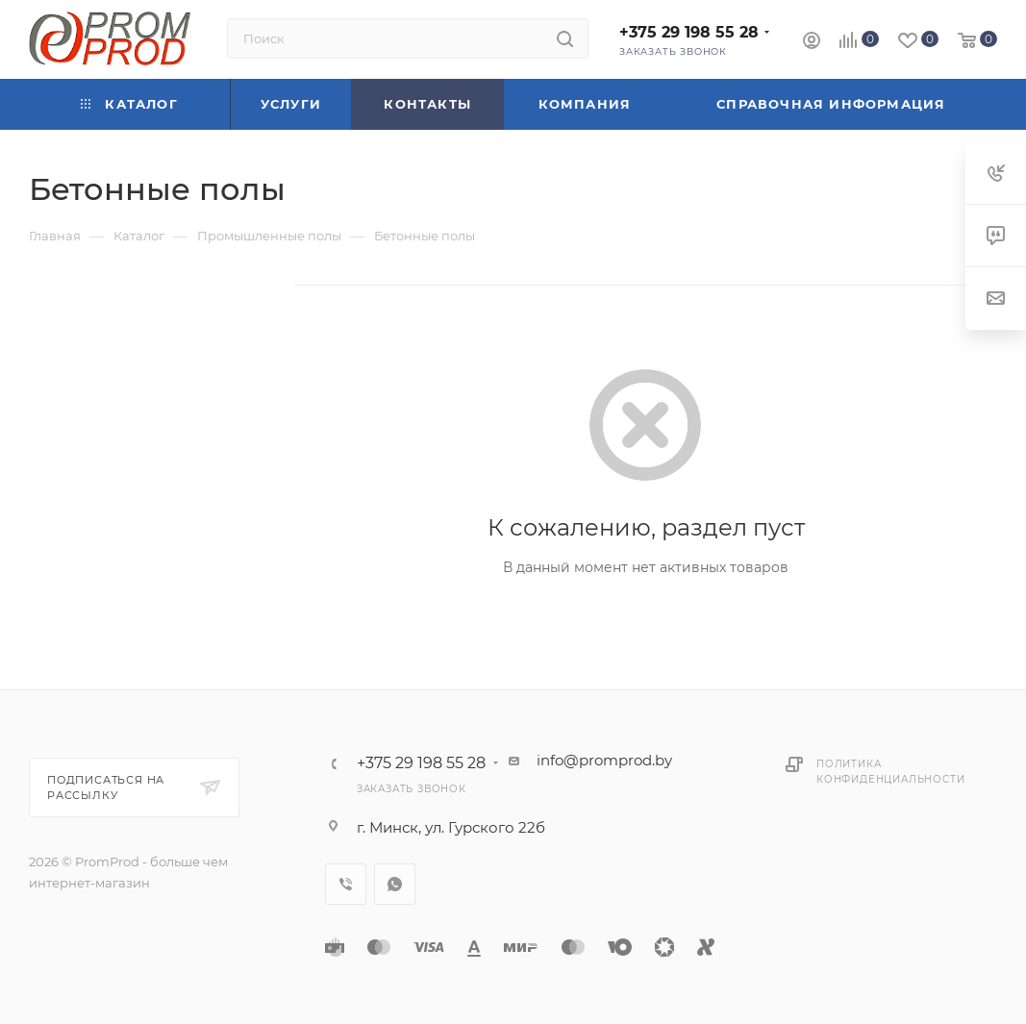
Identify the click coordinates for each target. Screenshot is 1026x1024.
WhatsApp (394, 884)
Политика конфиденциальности (890, 772)
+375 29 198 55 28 (689, 32)
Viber (345, 884)
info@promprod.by (604, 760)
